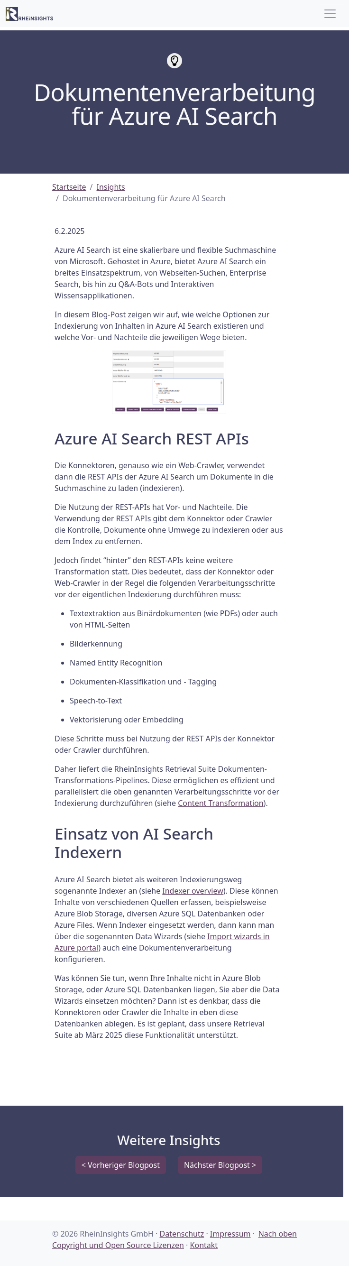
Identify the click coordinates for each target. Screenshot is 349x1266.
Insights (111, 187)
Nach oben (277, 1234)
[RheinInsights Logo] (29, 13)
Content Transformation (220, 803)
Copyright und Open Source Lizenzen (118, 1245)
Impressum (230, 1234)
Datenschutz (181, 1234)
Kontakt (204, 1245)
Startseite (69, 187)
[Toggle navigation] (330, 13)
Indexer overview (192, 891)
